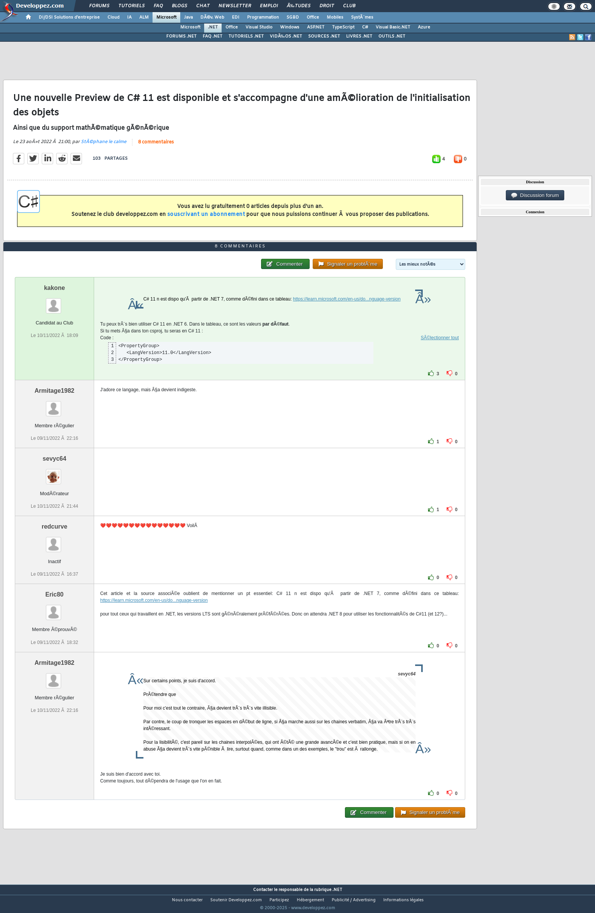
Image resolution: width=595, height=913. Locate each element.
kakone (54, 288)
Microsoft (166, 17)
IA (129, 17)
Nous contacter (187, 900)
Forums (99, 6)
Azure (424, 27)
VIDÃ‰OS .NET (286, 36)
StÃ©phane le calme (103, 142)
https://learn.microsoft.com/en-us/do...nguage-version (346, 299)
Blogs (179, 6)
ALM (144, 17)
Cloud (113, 17)
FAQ (158, 6)
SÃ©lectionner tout (440, 337)
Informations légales (403, 900)
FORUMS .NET (181, 36)
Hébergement (310, 900)
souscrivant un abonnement (206, 214)
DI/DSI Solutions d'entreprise (69, 17)
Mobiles (335, 17)
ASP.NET (315, 27)
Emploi (269, 6)
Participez (279, 900)
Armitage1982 (54, 390)
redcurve (55, 526)
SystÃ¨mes (362, 17)
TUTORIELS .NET (246, 36)
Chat (202, 6)
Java (188, 17)
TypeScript (343, 27)
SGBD (292, 17)
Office (313, 17)
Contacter (263, 890)
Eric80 (54, 594)
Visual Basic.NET (393, 27)
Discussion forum (535, 195)
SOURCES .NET (324, 36)
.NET (213, 27)
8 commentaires (156, 142)
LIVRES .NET (359, 36)
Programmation (263, 17)
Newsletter (235, 6)
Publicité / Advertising (354, 900)
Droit (327, 6)
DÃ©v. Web (212, 17)
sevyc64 (54, 458)
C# (365, 27)
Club (349, 6)
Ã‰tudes (298, 6)
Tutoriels (131, 6)
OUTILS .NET (391, 36)
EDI (235, 17)
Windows (289, 27)
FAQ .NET (212, 36)
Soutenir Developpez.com (236, 900)
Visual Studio (259, 27)
